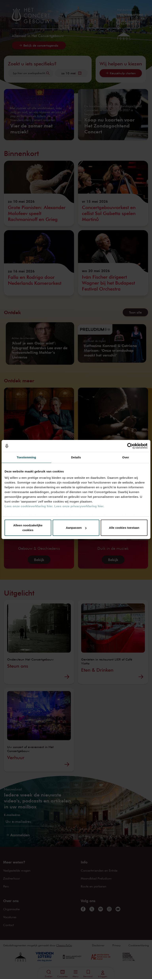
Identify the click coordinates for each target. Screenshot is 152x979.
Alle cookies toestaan (124, 527)
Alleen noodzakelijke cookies (28, 528)
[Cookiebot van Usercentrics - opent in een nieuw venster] (130, 446)
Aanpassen (76, 527)
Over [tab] (125, 457)
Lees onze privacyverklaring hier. (79, 506)
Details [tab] (76, 457)
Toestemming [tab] (26, 457)
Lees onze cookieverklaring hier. (29, 506)
